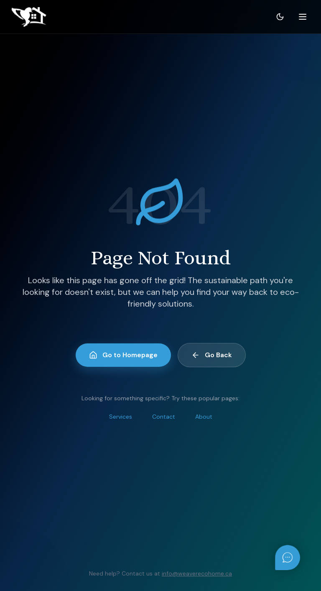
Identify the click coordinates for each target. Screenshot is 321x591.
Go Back (211, 355)
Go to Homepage (123, 355)
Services (120, 416)
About (203, 416)
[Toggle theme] (280, 16)
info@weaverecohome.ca (197, 573)
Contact (163, 416)
